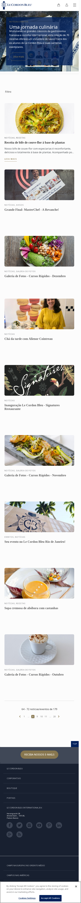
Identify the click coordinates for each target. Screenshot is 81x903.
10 (41, 716)
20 (54, 716)
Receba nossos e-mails (39, 754)
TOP (75, 743)
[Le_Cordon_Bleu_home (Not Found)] (17, 5)
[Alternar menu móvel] (75, 5)
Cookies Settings (27, 898)
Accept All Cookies (50, 898)
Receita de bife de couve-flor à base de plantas (34, 142)
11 (46, 716)
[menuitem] (59, 5)
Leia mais (18, 56)
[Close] (76, 886)
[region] (40, 892)
